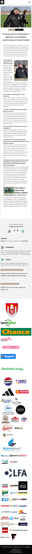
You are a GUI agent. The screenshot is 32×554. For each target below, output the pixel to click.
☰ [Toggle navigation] (29, 2)
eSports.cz (27, 547)
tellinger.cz (19, 552)
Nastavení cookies (16, 549)
